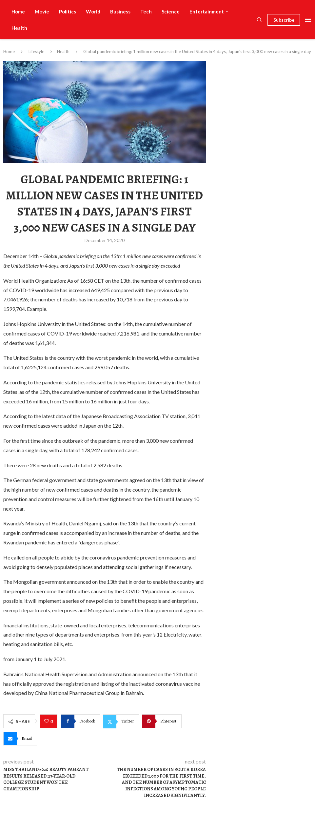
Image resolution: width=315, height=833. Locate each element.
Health (19, 28)
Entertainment (206, 11)
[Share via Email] (20, 738)
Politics (67, 11)
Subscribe (283, 20)
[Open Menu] (308, 20)
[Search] (259, 20)
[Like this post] (47, 721)
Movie (42, 11)
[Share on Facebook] (80, 721)
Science (171, 11)
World (93, 11)
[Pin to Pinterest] (162, 721)
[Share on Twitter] (121, 721)
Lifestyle (36, 51)
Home (18, 11)
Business (120, 11)
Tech (146, 11)
